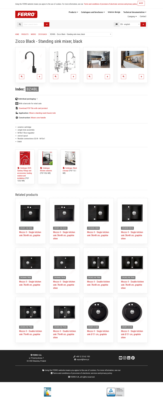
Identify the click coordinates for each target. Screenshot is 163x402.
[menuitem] (73, 12)
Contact (143, 16)
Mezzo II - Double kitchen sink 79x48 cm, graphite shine (64, 334)
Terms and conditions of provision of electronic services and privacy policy (110, 4)
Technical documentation (134, 12)
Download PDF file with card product (33, 108)
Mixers (33, 34)
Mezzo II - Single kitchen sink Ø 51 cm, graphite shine (132, 334)
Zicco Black (42, 34)
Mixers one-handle (38, 118)
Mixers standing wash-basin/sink (42, 113)
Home (17, 34)
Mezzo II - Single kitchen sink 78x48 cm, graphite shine (64, 284)
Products (73, 12)
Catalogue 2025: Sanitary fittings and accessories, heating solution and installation (24, 173)
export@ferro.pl (81, 359)
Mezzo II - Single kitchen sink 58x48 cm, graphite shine (64, 235)
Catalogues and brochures (93, 12)
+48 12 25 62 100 (81, 356)
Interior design (114, 12)
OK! (141, 3)
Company (132, 16)
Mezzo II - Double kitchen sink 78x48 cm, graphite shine (132, 284)
